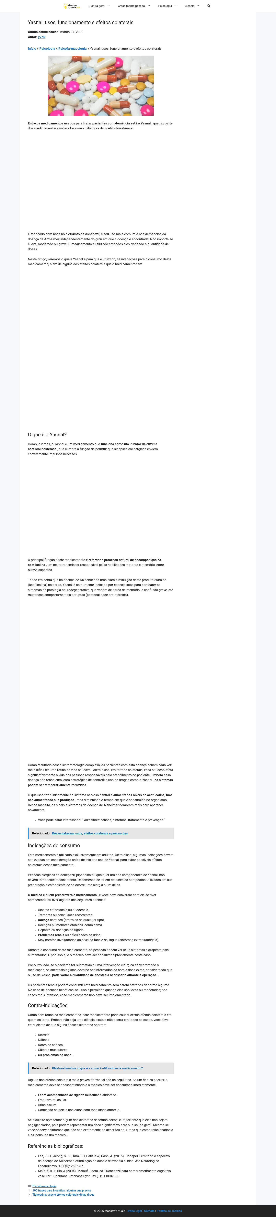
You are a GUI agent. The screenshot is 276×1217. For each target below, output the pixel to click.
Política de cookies (169, 1211)
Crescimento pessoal (136, 6)
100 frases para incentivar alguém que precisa (61, 1190)
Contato (149, 1211)
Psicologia (169, 6)
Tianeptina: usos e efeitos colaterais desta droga (63, 1194)
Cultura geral (101, 6)
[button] (208, 6)
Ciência (194, 6)
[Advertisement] (101, 163)
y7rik (41, 37)
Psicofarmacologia (72, 48)
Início (32, 48)
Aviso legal (134, 1211)
